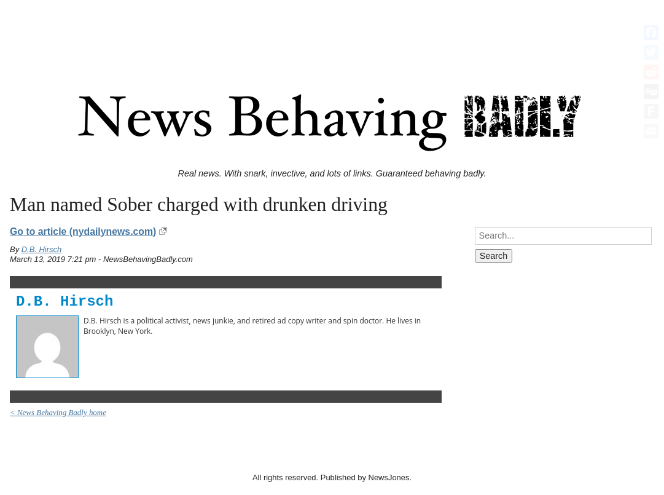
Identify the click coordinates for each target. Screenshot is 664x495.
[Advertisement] (332, 32)
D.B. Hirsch (41, 249)
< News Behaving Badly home (58, 412)
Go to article (83, 231)
